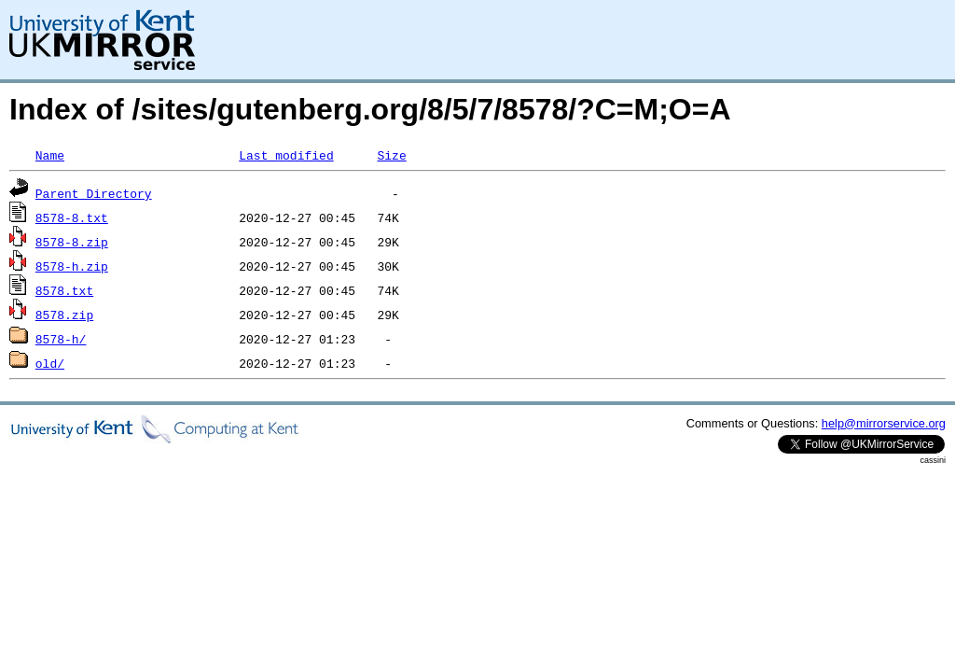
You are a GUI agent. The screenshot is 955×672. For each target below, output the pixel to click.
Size (391, 155)
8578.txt (64, 290)
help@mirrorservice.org (884, 423)
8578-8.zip (71, 241)
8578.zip (64, 314)
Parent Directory (93, 193)
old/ (49, 363)
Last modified (286, 155)
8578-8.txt (71, 217)
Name (49, 155)
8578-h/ (61, 338)
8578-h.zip (71, 266)
